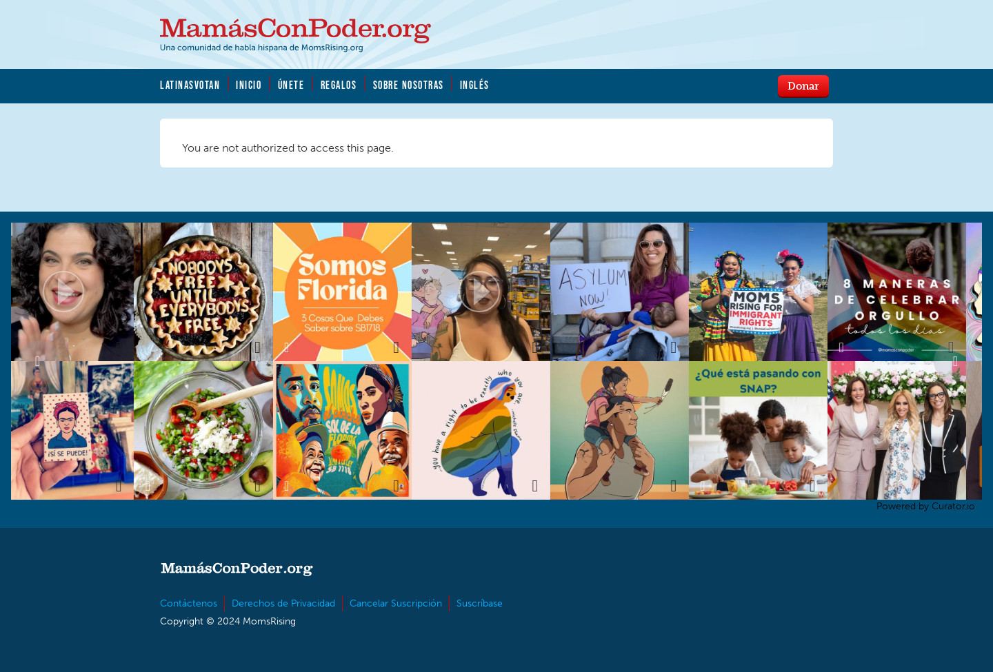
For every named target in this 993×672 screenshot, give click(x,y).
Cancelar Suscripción (396, 603)
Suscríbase (480, 603)
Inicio (248, 85)
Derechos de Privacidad (283, 603)
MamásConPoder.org (295, 35)
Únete (291, 85)
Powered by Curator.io (925, 506)
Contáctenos (188, 603)
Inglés (475, 85)
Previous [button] (38, 361)
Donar (803, 85)
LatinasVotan (190, 85)
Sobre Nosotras (408, 85)
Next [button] (954, 361)
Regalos (339, 85)
